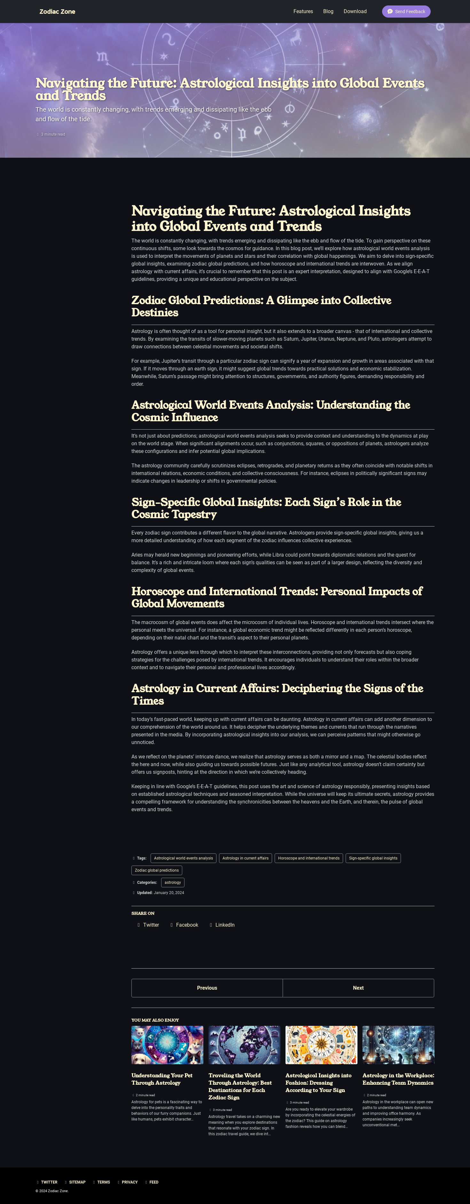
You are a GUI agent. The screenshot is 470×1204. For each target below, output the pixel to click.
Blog (328, 11)
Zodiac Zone (57, 11)
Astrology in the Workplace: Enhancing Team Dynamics (398, 1079)
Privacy (127, 1182)
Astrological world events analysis (183, 858)
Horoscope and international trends (309, 858)
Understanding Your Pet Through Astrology (161, 1079)
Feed (151, 1182)
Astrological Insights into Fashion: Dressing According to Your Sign (318, 1083)
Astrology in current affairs (246, 858)
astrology (173, 882)
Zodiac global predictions (157, 870)
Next (358, 988)
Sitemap (74, 1182)
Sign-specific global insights (373, 858)
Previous (207, 988)
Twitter (46, 1182)
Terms (101, 1182)
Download (355, 11)
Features (303, 11)
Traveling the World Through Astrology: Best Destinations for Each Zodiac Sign (240, 1086)
